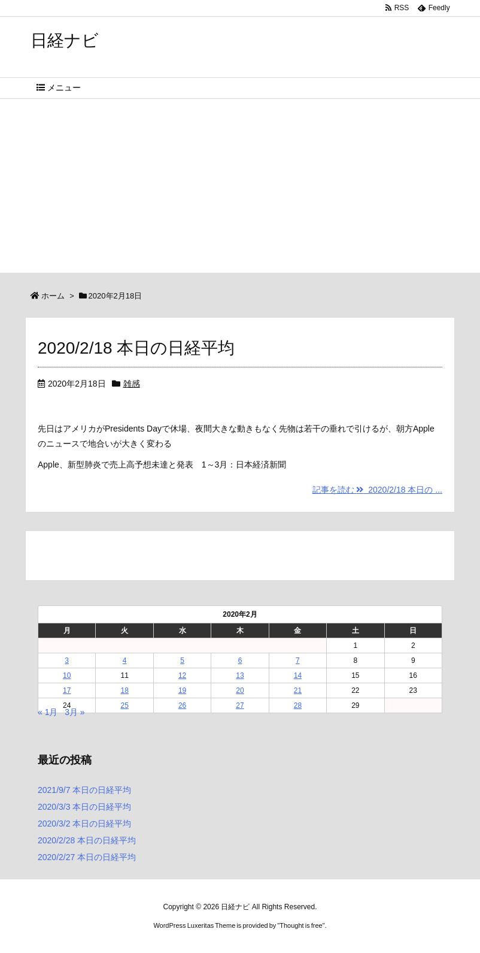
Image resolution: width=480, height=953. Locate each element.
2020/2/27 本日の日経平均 (87, 857)
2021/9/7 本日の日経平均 (84, 790)
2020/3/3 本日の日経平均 (84, 807)
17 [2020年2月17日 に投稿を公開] (67, 690)
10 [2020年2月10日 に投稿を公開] (67, 675)
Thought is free (301, 925)
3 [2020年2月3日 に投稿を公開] (67, 660)
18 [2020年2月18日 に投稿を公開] (124, 690)
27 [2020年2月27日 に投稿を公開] (240, 705)
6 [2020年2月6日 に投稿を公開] (240, 660)
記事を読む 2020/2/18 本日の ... (377, 489)
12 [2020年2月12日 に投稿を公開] (182, 675)
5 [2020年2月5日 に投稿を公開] (182, 660)
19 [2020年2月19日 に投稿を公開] (182, 690)
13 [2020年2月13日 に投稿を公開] (240, 675)
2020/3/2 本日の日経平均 (84, 823)
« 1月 (47, 712)
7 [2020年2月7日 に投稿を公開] (298, 660)
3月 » (74, 712)
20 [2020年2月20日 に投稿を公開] (240, 690)
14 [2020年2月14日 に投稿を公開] (298, 675)
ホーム (53, 295)
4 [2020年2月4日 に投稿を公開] (125, 660)
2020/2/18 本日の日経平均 (136, 348)
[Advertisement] (240, 189)
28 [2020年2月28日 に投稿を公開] (298, 705)
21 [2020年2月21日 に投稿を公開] (298, 690)
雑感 (131, 383)
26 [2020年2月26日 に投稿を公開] (182, 705)
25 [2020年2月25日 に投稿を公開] (124, 705)
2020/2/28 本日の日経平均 (87, 840)
